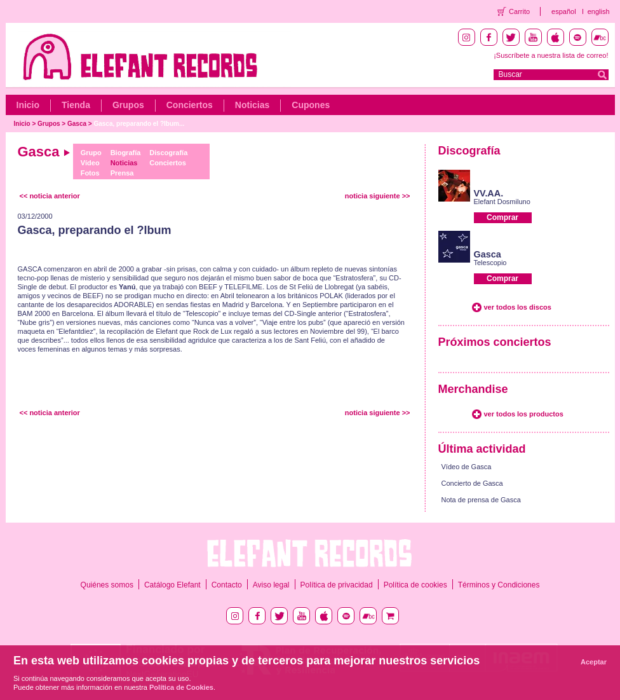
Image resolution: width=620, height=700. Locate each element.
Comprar (502, 217)
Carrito (519, 11)
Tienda (76, 105)
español (563, 11)
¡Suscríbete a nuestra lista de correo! (551, 55)
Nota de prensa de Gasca (481, 500)
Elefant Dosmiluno (502, 201)
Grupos (128, 105)
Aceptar (594, 662)
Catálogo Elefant (172, 584)
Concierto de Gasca (472, 483)
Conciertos (189, 105)
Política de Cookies (181, 687)
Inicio (28, 105)
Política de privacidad (336, 584)
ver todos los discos (517, 307)
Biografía (126, 152)
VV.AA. (489, 193)
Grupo (91, 152)
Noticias (252, 105)
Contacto (227, 584)
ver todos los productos (523, 414)
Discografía (168, 152)
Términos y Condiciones (499, 584)
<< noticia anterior (50, 196)
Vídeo (90, 163)
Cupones (311, 105)
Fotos (90, 173)
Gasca (76, 123)
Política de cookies (415, 584)
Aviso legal (271, 584)
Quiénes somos (107, 584)
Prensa (122, 173)
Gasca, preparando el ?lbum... (138, 123)
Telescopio (490, 262)
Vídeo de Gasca (466, 466)
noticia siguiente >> (377, 196)
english (599, 11)
